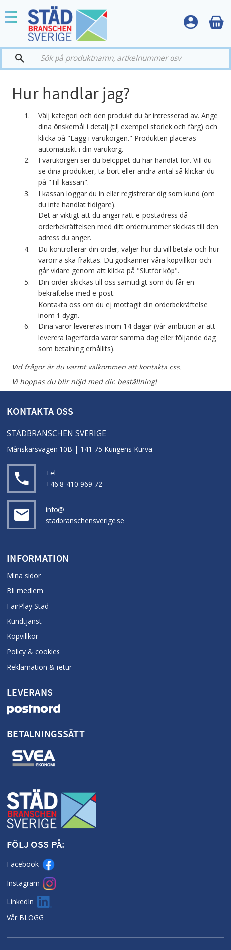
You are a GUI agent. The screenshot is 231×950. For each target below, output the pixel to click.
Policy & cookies (33, 651)
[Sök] (17, 58)
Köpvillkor (22, 636)
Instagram (31, 883)
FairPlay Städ (28, 606)
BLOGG (31, 917)
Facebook (31, 864)
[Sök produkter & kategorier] (124, 58)
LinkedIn (29, 902)
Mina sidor (24, 575)
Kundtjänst (24, 621)
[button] (15, 18)
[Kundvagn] (216, 22)
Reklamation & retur (39, 667)
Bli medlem (25, 590)
